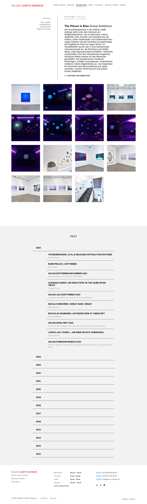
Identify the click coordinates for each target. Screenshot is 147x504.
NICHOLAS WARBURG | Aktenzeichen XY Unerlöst (76, 313)
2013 (38, 445)
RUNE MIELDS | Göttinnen (62, 263)
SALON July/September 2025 (64, 294)
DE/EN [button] (123, 5)
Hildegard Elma (45, 24)
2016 (38, 421)
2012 (38, 453)
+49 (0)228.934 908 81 (109, 472)
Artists (70, 5)
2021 (38, 380)
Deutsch (44, 498)
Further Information (77, 75)
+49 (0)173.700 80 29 (109, 476)
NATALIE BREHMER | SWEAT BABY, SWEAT (70, 303)
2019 (38, 397)
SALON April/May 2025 (61, 322)
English (53, 498)
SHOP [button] (90, 5)
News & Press (59, 5)
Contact (99, 5)
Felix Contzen (46, 22)
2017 (38, 413)
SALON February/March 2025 (64, 341)
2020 (38, 389)
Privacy (132, 499)
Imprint (125, 499)
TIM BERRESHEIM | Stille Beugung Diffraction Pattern (80, 254)
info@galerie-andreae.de (111, 479)
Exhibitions (81, 5)
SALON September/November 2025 (67, 273)
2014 (38, 437)
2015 (38, 429)
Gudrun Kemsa (45, 27)
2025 (38, 247)
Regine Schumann (44, 29)
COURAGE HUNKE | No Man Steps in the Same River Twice (77, 283)
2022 (38, 372)
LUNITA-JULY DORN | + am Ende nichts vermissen (75, 332)
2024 (38, 356)
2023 (38, 364)
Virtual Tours (111, 5)
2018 (38, 405)
